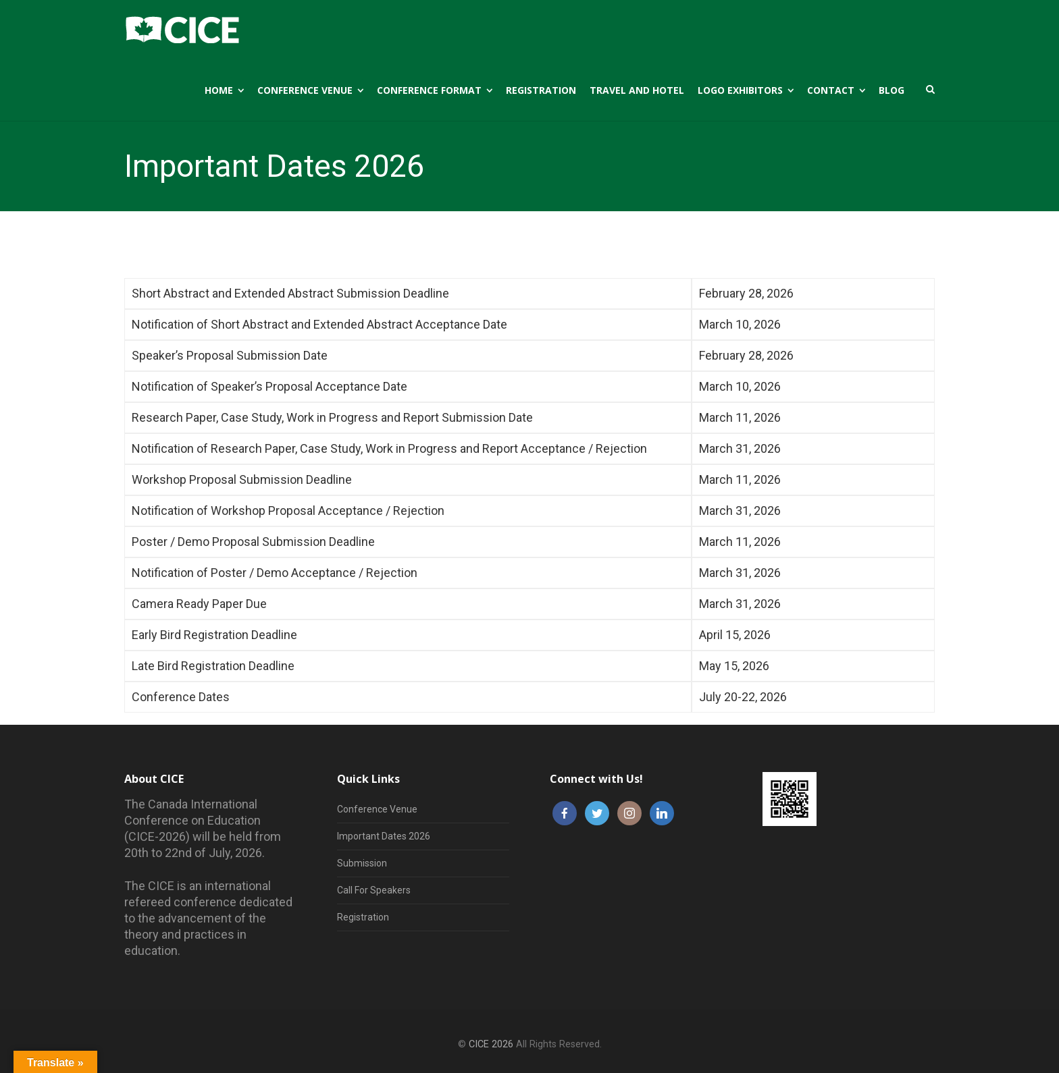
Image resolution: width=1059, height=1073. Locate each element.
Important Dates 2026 (383, 836)
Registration (363, 917)
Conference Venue (377, 809)
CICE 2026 (491, 1044)
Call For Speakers (374, 890)
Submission (362, 863)
